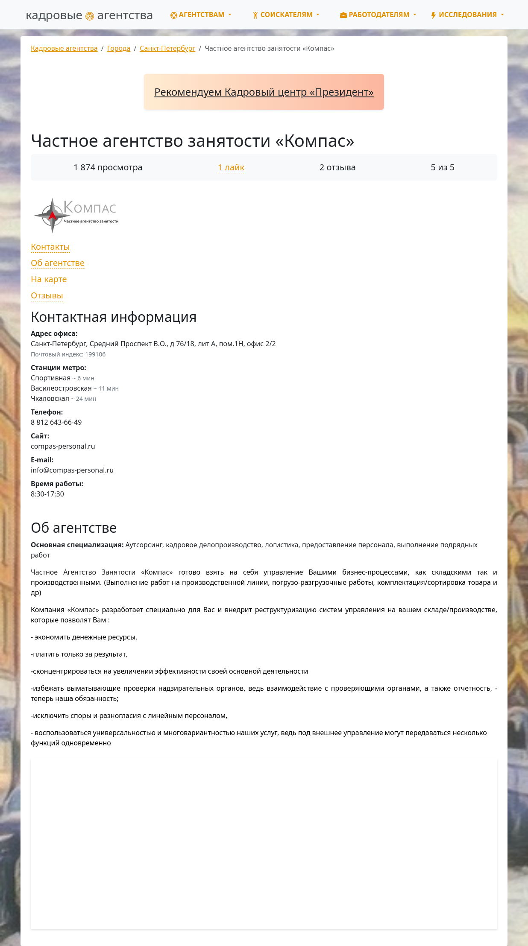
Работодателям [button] (375, 14)
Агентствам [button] (198, 14)
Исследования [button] (464, 14)
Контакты (50, 246)
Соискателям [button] (283, 14)
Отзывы (47, 295)
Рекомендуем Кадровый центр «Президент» (264, 92)
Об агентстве (58, 263)
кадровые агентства (89, 14)
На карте (49, 279)
